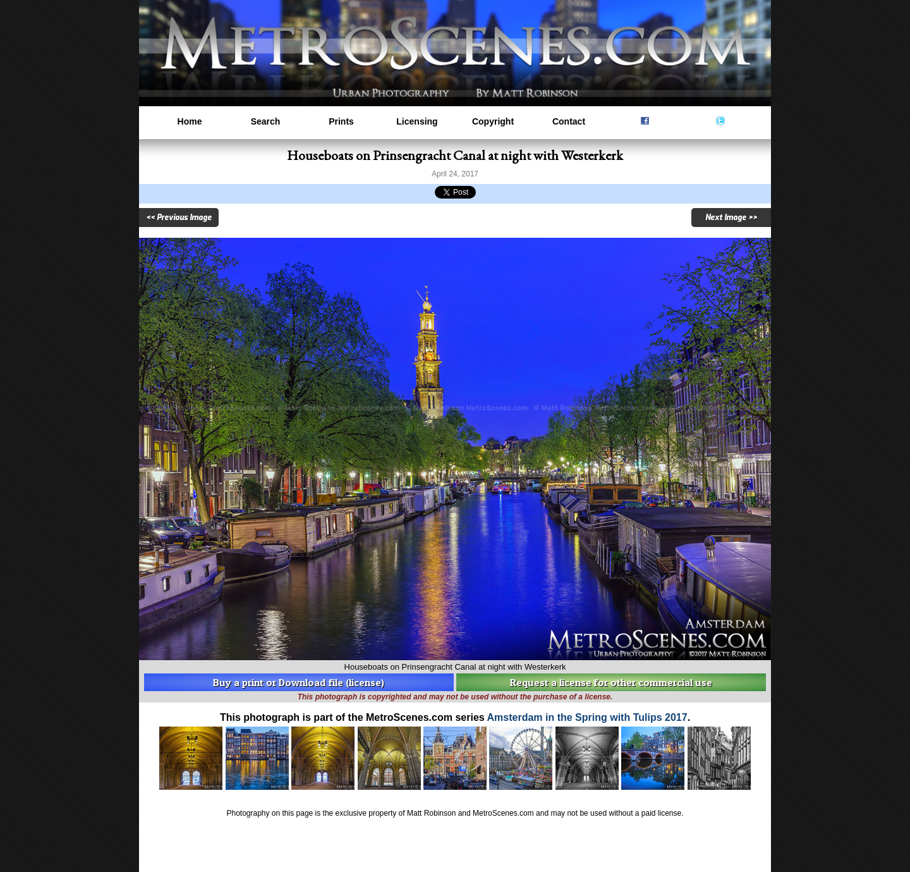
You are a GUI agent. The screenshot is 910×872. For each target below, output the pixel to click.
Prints (341, 121)
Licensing (416, 121)
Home (190, 121)
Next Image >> (731, 217)
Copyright (493, 121)
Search (266, 121)
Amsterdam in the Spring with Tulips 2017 (587, 717)
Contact (568, 121)
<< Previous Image (179, 217)
